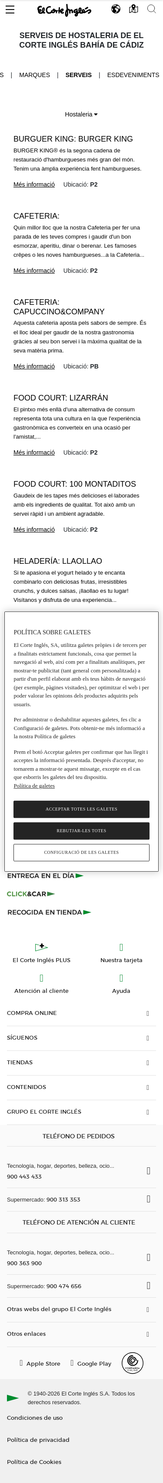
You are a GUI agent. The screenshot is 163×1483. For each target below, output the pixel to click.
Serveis (79, 74)
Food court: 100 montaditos (74, 484)
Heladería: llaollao (57, 561)
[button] (10, 7)
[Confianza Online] (132, 1363)
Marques (34, 74)
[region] (81, 741)
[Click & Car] (31, 894)
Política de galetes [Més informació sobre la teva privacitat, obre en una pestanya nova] (34, 785)
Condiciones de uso (35, 1417)
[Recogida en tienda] (49, 912)
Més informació (34, 184)
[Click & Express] (46, 875)
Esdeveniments (133, 74)
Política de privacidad (38, 1439)
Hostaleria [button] (81, 114)
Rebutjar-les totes (81, 830)
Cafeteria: (36, 216)
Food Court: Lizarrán (60, 398)
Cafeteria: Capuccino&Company (59, 307)
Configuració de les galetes (81, 852)
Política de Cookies (34, 1461)
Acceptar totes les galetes (81, 809)
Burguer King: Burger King (73, 139)
